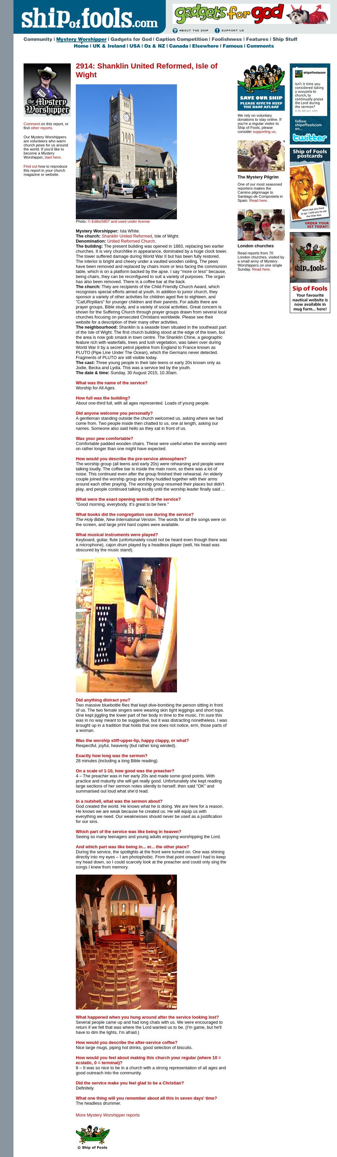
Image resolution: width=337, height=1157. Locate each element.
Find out (30, 166)
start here (53, 157)
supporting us (264, 132)
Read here (258, 200)
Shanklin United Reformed (127, 236)
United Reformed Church (130, 241)
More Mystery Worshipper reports (108, 1115)
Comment (32, 124)
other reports (41, 128)
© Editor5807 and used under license (119, 221)
